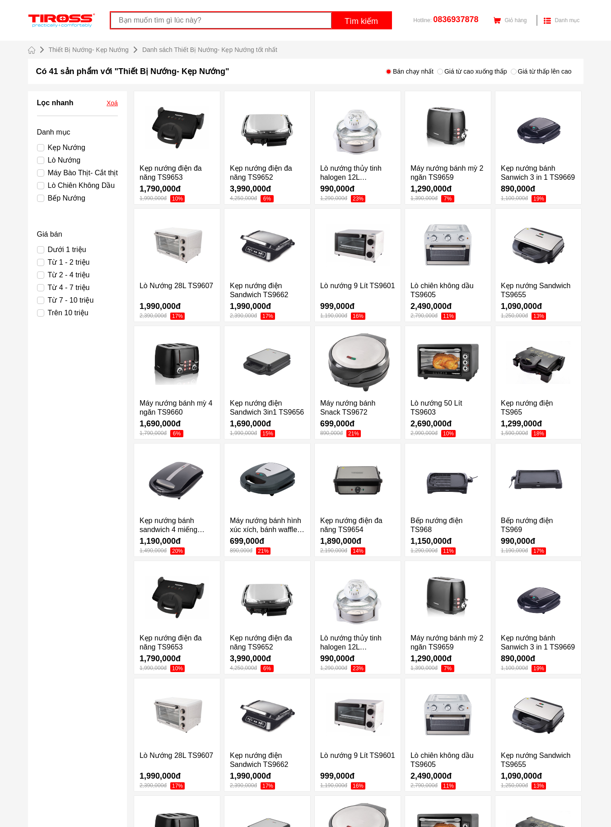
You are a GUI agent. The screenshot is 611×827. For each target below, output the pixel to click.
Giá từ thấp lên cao (541, 72)
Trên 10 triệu (63, 313)
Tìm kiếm (361, 21)
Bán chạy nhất (410, 72)
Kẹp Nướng (61, 147)
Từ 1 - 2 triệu (63, 262)
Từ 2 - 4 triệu (63, 275)
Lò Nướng (59, 160)
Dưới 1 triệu (61, 249)
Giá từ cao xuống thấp (472, 72)
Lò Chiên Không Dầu (76, 185)
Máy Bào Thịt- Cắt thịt (77, 173)
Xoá (112, 103)
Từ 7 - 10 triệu (65, 300)
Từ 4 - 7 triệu (63, 287)
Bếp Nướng (61, 198)
